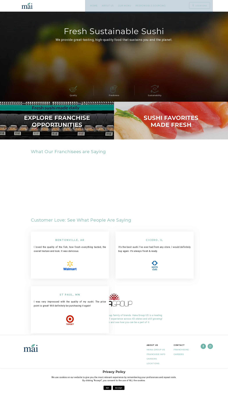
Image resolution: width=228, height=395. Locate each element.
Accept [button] (118, 388)
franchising (181, 353)
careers (179, 358)
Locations (153, 367)
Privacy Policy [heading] (114, 372)
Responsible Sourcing (105, 6)
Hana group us (156, 353)
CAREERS (152, 363)
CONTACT (179, 349)
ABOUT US (152, 349)
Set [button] (107, 388)
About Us (62, 6)
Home (48, 6)
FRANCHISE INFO (156, 358)
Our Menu (79, 6)
